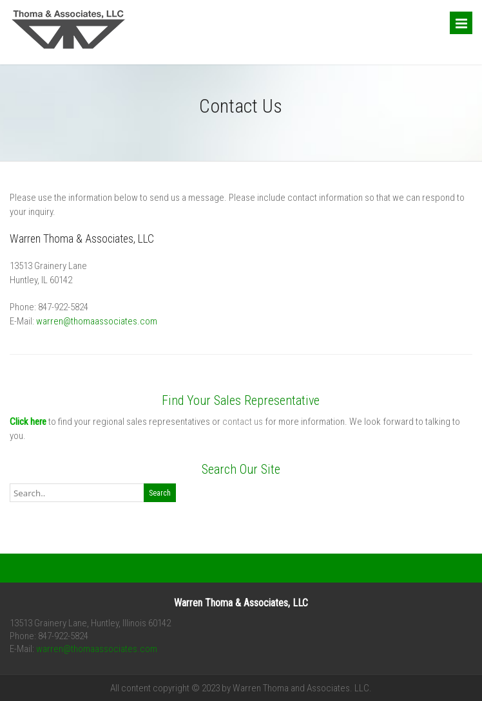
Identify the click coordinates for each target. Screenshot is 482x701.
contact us (242, 421)
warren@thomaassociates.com (96, 321)
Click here (28, 421)
